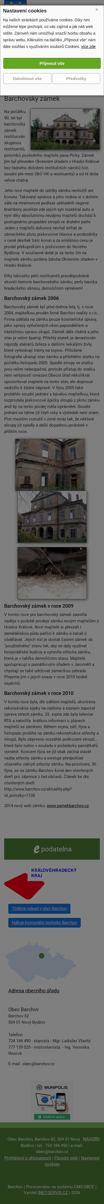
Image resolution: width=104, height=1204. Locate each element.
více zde (88, 46)
